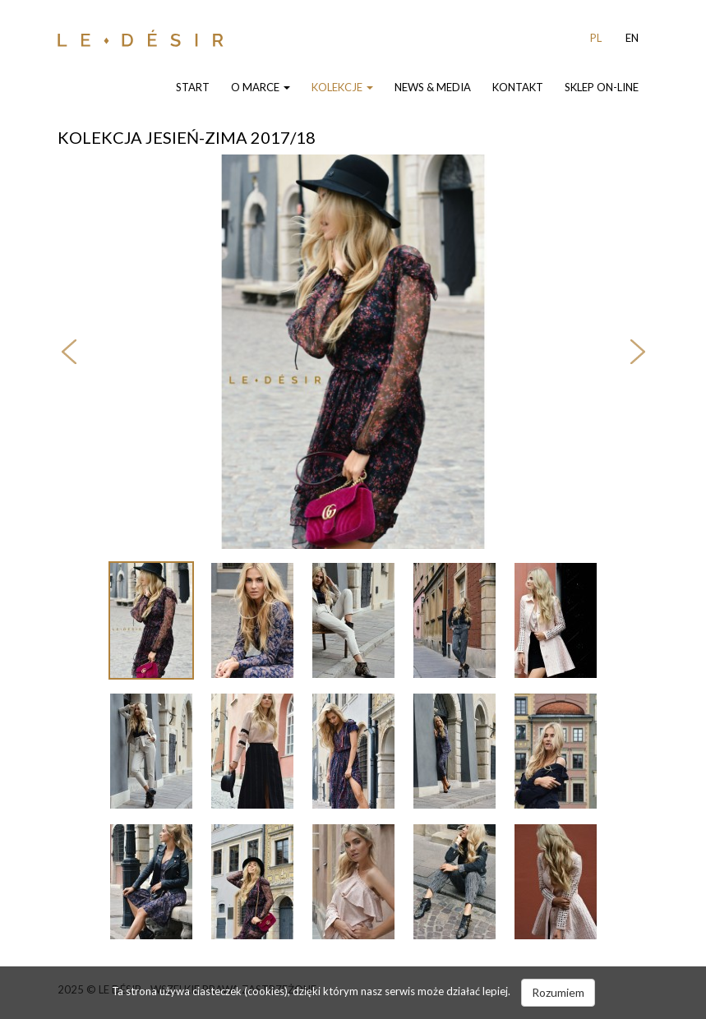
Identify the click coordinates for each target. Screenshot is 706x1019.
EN (632, 37)
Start (193, 87)
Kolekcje (342, 87)
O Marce (260, 87)
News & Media (433, 87)
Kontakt (517, 87)
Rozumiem (558, 992)
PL (596, 37)
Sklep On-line (602, 87)
